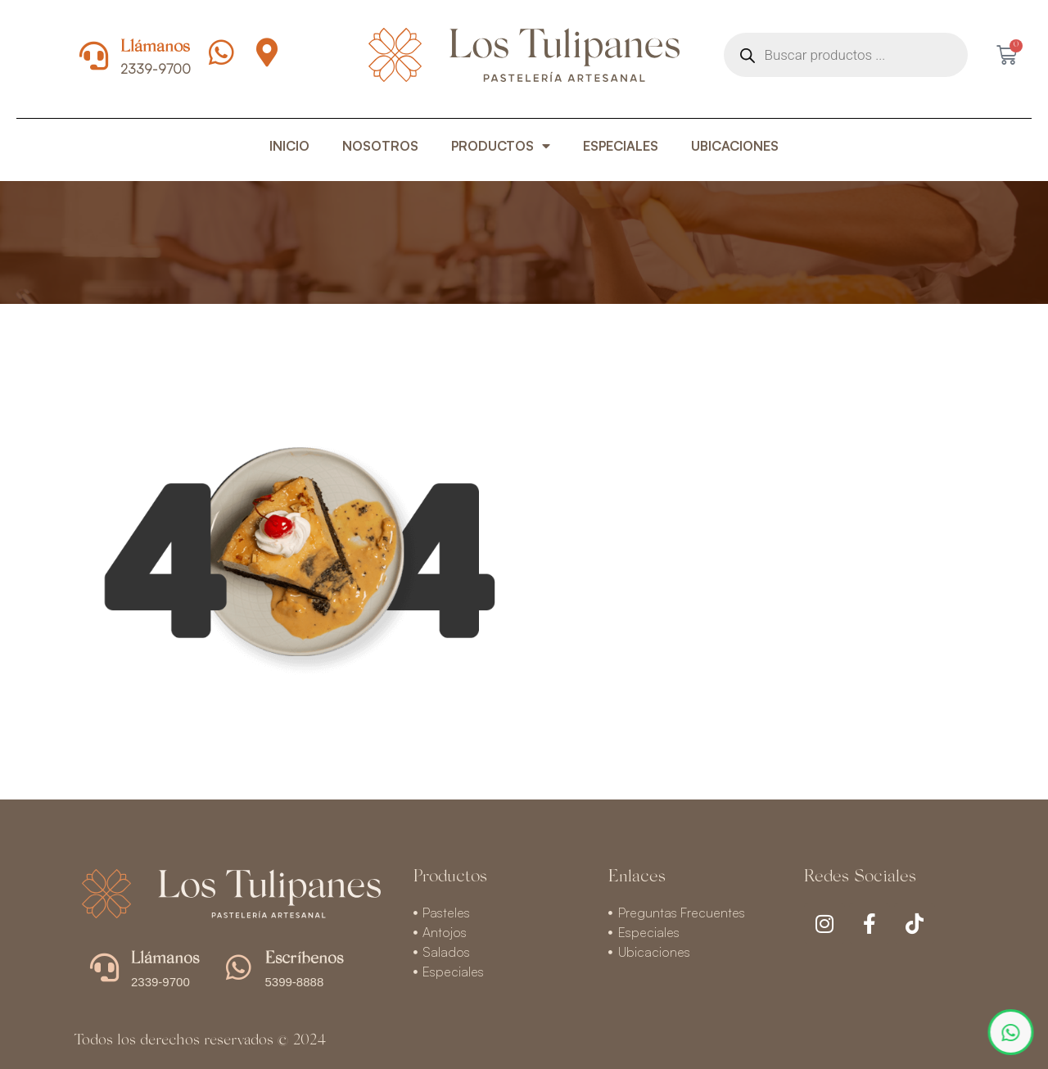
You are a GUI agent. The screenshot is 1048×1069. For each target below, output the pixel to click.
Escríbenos (304, 959)
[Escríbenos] (238, 967)
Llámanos (155, 48)
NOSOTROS (380, 146)
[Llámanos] (93, 55)
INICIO (289, 146)
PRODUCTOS (500, 146)
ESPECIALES (620, 146)
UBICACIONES (735, 146)
